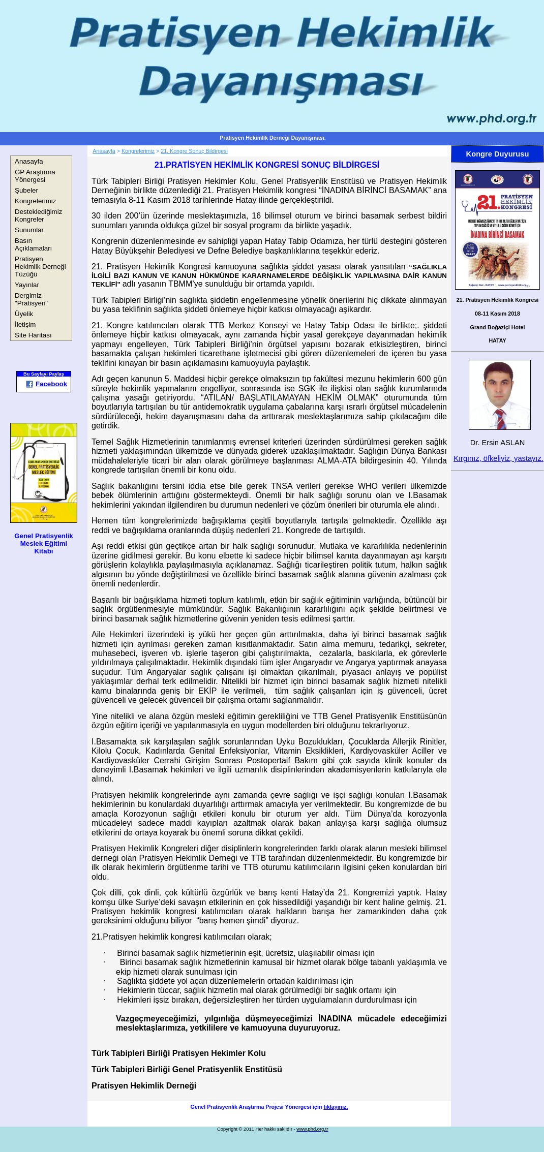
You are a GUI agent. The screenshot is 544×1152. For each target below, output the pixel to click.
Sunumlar (29, 230)
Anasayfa (29, 161)
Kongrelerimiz (35, 201)
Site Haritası (33, 335)
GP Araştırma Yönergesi (35, 175)
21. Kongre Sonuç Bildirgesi (194, 151)
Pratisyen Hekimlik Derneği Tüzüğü (40, 266)
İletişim (25, 324)
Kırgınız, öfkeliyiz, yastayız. (498, 458)
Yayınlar (27, 285)
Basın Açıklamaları (33, 244)
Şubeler (26, 190)
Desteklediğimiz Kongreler (38, 215)
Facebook (46, 384)
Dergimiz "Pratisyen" (31, 299)
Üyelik (24, 314)
